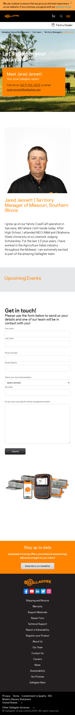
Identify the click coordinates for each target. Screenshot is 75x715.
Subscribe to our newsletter (37, 566)
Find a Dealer (64, 25)
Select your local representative (18, 377)
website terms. (64, 7)
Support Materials (37, 612)
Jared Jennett (68, 32)
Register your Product (37, 635)
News (37, 665)
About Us (38, 641)
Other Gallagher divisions (15, 707)
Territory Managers (53, 32)
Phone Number (11, 353)
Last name (9, 338)
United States (9, 702)
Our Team (38, 647)
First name (9, 329)
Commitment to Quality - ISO (37, 696)
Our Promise (37, 676)
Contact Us (38, 653)
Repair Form (37, 618)
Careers (37, 659)
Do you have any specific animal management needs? (27, 402)
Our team (37, 32)
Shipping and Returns (37, 600)
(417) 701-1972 (30, 85)
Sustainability (37, 670)
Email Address (11, 363)
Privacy (6, 696)
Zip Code (9, 387)
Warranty (37, 606)
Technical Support (37, 624)
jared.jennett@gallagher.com (24, 90)
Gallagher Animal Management (15, 32)
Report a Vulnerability (37, 629)
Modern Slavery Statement (16, 699)
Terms (16, 696)
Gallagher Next (37, 682)
